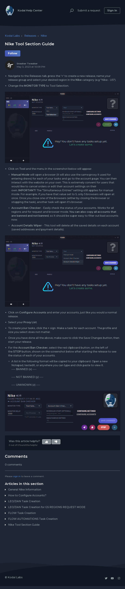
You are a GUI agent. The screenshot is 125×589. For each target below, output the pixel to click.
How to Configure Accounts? (27, 495)
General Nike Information (24, 489)
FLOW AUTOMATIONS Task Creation (33, 518)
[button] (70, 11)
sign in (17, 476)
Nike (44, 35)
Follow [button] (12, 53)
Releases (30, 35)
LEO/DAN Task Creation (24, 501)
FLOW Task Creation (22, 513)
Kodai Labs (12, 35)
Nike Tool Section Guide (24, 524)
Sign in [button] (112, 10)
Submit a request (88, 10)
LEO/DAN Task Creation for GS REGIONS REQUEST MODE (46, 507)
